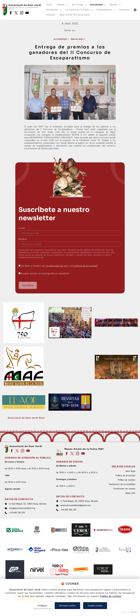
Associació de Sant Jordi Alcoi (26, 417)
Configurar (42, 605)
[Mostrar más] (67, 4)
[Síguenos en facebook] (10, 13)
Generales (77, 39)
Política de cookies (110, 596)
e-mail (22, 228)
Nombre (23, 239)
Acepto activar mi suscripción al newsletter (45, 273)
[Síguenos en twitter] (16, 13)
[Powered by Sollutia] (70, 612)
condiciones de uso (57, 265)
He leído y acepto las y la (59, 265)
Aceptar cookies (95, 605)
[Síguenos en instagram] (21, 13)
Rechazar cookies (67, 605)
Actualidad (61, 39)
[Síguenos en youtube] (27, 13)
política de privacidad (86, 265)
